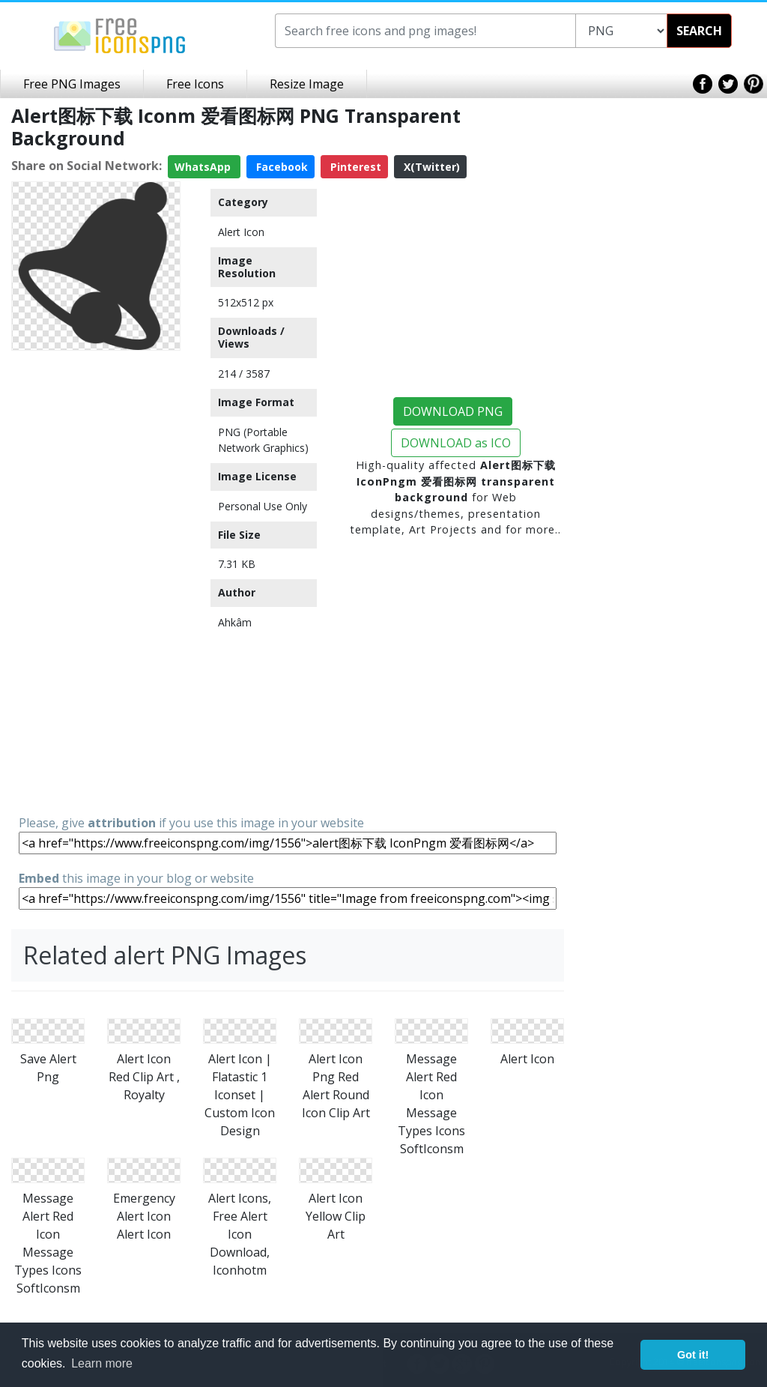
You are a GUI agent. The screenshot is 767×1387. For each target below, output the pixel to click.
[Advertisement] (96, 581)
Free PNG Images (72, 84)
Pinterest (354, 167)
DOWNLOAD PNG (453, 411)
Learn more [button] (102, 1363)
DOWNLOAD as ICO (456, 443)
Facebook (280, 167)
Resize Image (307, 84)
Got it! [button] (693, 1355)
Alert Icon (241, 232)
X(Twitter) (430, 167)
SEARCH (699, 30)
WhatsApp (204, 167)
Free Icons (195, 84)
